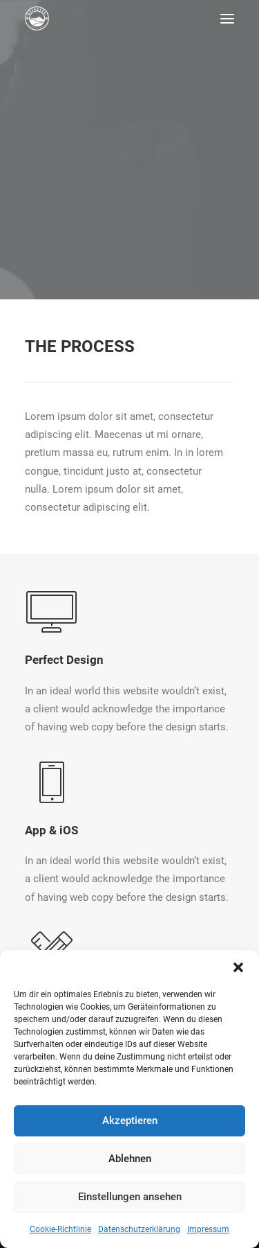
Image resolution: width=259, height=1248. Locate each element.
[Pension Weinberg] (37, 18)
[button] (238, 967)
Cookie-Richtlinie (60, 1229)
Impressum (208, 1229)
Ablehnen (129, 1158)
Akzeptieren (129, 1120)
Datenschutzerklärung (139, 1229)
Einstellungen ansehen (130, 1196)
